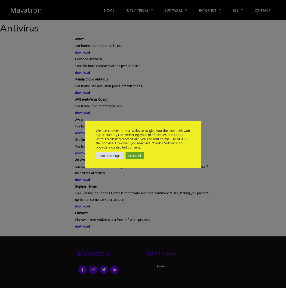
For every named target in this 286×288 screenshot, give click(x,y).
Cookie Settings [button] (109, 156)
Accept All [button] (134, 156)
